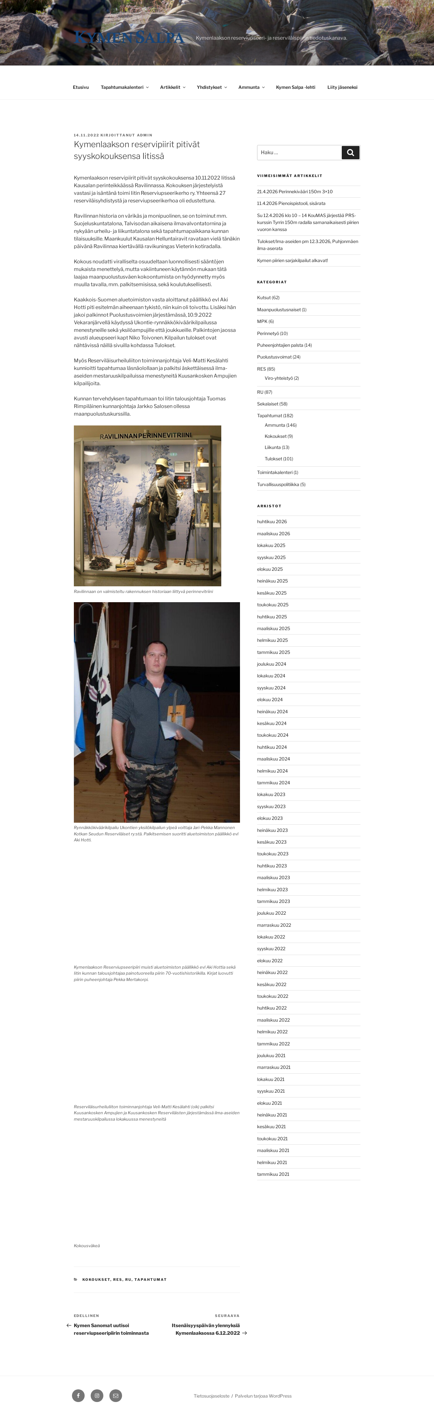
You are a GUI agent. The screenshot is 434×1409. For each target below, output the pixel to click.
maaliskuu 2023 (273, 877)
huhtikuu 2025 (272, 616)
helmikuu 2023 (272, 889)
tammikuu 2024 (273, 782)
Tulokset (273, 458)
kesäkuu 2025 (272, 593)
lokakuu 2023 (271, 794)
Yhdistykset (212, 87)
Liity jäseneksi (342, 87)
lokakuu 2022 (271, 936)
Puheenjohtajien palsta (280, 345)
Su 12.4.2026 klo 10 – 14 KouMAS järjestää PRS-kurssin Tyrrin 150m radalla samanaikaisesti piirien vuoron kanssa (308, 222)
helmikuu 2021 (272, 1162)
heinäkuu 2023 (272, 830)
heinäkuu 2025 (272, 580)
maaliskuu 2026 (273, 533)
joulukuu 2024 (271, 664)
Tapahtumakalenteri (125, 87)
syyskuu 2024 (271, 687)
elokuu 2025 (270, 569)
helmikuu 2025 (272, 640)
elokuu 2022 (269, 960)
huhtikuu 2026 (272, 521)
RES (117, 1279)
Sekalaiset (267, 403)
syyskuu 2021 (271, 1091)
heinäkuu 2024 (272, 711)
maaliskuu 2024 (273, 758)
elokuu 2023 (270, 818)
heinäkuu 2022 (272, 972)
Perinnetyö (268, 333)
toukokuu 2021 (272, 1138)
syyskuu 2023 (271, 806)
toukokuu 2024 (272, 735)
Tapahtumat (150, 1279)
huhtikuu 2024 (272, 747)
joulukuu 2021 (271, 1055)
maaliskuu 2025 (273, 628)
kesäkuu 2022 (271, 984)
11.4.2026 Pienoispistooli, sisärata (291, 203)
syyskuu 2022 (271, 948)
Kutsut (264, 297)
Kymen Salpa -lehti (295, 87)
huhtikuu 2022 (272, 1008)
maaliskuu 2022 (273, 1020)
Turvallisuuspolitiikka (278, 484)
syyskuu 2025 (271, 557)
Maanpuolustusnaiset (279, 309)
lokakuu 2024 (271, 675)
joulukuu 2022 (271, 913)
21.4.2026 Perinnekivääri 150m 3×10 (295, 191)
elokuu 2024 (270, 699)
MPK (262, 321)
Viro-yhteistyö (279, 378)
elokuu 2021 (269, 1103)
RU (128, 1279)
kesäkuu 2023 (272, 842)
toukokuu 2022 (272, 996)
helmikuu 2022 (272, 1031)
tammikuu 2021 (273, 1174)
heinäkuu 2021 (272, 1114)
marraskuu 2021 (274, 1067)
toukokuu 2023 (272, 853)
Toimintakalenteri (275, 472)
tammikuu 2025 (273, 652)
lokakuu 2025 (271, 545)
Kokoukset (96, 1279)
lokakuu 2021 (271, 1079)
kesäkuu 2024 (272, 723)
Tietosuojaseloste (212, 1396)
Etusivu (81, 87)
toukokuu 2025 (272, 604)
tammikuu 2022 (273, 1043)
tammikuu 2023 (273, 901)
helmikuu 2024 (272, 771)
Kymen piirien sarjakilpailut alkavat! (292, 260)
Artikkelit (173, 87)
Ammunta (252, 87)
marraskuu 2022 (274, 925)
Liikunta (273, 447)
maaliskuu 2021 (273, 1150)
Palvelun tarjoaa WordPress (263, 1396)
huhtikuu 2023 (272, 865)
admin (145, 135)
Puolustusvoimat (274, 356)
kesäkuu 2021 (271, 1126)
